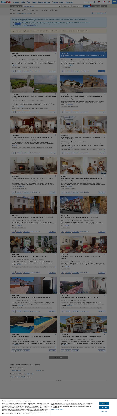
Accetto (104, 403)
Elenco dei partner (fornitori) (57, 409)
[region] (58, 407)
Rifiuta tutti (104, 407)
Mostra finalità (104, 411)
